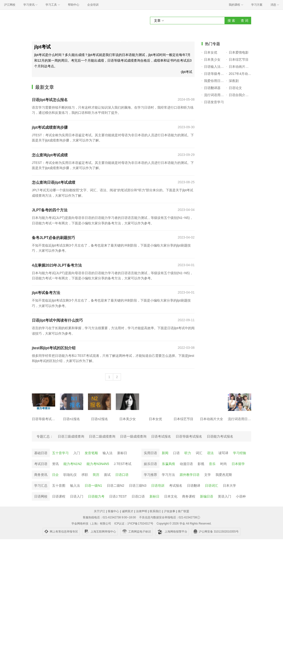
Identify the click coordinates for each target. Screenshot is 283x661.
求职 (84, 475)
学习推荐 (150, 475)
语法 (210, 453)
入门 (76, 453)
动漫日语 (186, 464)
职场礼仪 (70, 475)
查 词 (244, 20)
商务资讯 (40, 475)
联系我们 (155, 511)
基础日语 (40, 453)
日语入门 (76, 496)
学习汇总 (40, 485)
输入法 (107, 453)
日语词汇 (211, 485)
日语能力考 (96, 496)
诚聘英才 (127, 511)
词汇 (199, 453)
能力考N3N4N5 (98, 464)
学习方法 (168, 475)
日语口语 (122, 475)
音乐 (212, 464)
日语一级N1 (93, 485)
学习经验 (239, 453)
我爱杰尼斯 (224, 475)
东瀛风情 (168, 464)
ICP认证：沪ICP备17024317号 (133, 523)
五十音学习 (60, 453)
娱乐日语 (150, 464)
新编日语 (206, 496)
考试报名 (175, 485)
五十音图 (58, 485)
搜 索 (231, 20)
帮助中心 (73, 4)
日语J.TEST (118, 496)
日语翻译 (193, 485)
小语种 (241, 496)
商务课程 (188, 496)
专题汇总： (45, 436)
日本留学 (238, 464)
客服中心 (113, 511)
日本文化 (170, 496)
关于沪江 (99, 511)
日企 (55, 475)
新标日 (122, 453)
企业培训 (93, 4)
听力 (187, 453)
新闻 (165, 453)
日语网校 (40, 496)
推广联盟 (183, 511)
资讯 (55, 464)
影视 (201, 464)
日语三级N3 (137, 485)
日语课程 (58, 496)
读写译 (223, 453)
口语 (176, 453)
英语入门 (224, 496)
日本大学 (229, 485)
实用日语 (150, 453)
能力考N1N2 (72, 464)
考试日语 (40, 464)
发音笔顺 (91, 453)
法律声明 (141, 511)
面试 (107, 475)
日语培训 (157, 485)
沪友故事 (169, 511)
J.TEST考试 (123, 464)
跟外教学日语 (190, 475)
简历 (96, 475)
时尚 (223, 464)
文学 (207, 475)
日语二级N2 (115, 485)
